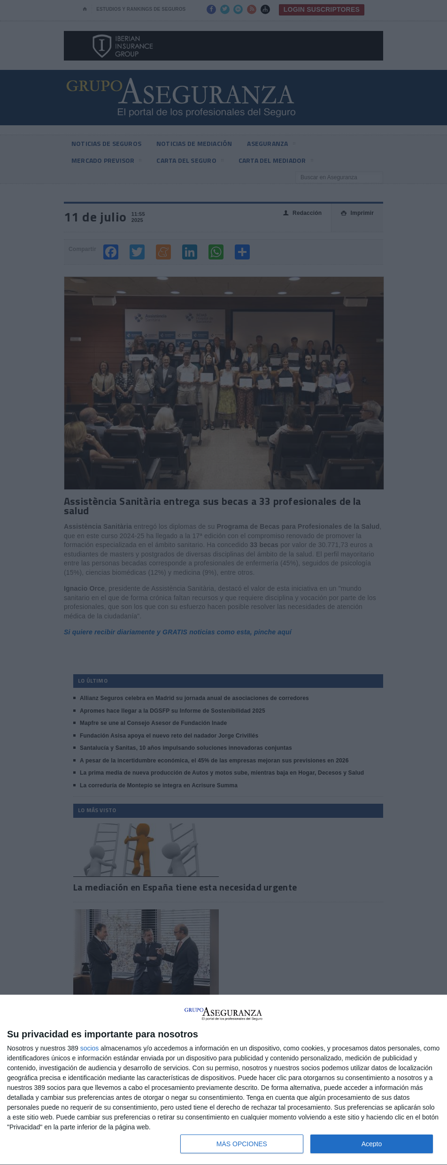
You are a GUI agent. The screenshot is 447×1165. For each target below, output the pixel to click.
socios (89, 1048)
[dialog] (223, 1080)
